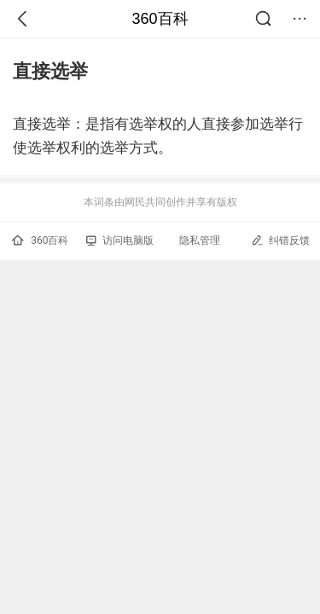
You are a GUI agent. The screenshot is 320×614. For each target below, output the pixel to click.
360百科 (159, 18)
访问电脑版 (120, 240)
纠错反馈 (280, 240)
